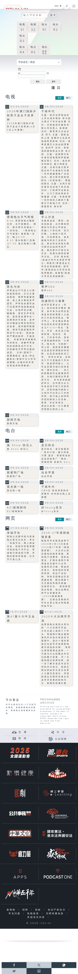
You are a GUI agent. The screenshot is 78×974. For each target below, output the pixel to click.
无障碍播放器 (55, 913)
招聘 (26, 910)
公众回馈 (61, 739)
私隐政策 (33, 913)
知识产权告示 (57, 910)
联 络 (23, 738)
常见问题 (15, 913)
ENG (56, 6)
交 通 (23, 732)
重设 (37, 82)
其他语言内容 (36, 917)
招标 (38, 910)
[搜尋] (66, 5)
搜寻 (53, 82)
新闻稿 (12, 910)
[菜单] (74, 5)
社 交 (61, 732)
